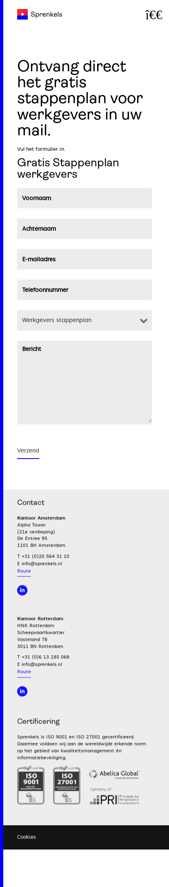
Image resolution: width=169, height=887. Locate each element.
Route (24, 582)
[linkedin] (22, 602)
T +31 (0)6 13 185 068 (43, 668)
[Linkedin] (22, 702)
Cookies (26, 849)
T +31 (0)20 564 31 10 (43, 567)
